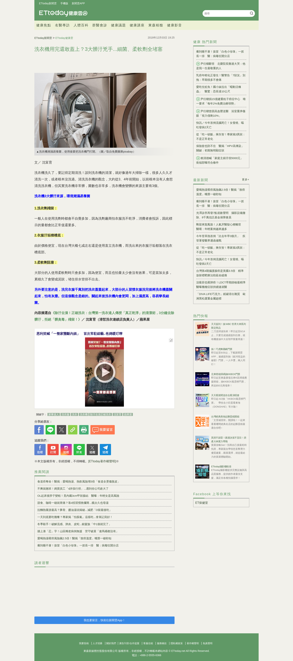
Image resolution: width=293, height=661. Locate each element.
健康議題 (118, 25)
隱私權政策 (177, 643)
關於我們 (111, 643)
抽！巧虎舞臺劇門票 (221, 349)
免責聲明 (207, 643)
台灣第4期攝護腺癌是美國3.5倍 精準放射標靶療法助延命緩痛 (220, 273)
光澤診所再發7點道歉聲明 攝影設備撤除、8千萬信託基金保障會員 (220, 215)
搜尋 (251, 13)
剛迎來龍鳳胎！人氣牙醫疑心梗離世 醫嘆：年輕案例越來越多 (220, 226)
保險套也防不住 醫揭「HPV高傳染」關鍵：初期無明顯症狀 (220, 148)
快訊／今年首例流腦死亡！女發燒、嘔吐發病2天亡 (220, 125)
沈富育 (117, 414)
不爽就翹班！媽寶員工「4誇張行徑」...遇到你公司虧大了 (73, 488)
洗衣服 (65, 414)
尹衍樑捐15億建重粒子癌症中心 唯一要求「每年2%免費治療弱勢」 (221, 101)
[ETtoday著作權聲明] (102, 461)
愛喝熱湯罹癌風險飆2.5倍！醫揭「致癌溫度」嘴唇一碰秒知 (74, 538)
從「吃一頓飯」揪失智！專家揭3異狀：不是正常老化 (220, 136)
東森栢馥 (155, 25)
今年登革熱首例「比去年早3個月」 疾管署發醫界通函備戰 (220, 238)
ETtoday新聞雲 (48, 3)
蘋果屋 (128, 414)
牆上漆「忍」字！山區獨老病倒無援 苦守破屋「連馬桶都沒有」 (78, 531)
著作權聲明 (193, 643)
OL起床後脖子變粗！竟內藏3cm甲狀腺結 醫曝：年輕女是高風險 (78, 495)
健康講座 (137, 25)
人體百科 (81, 25)
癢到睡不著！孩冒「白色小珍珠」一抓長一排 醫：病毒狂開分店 (78, 545)
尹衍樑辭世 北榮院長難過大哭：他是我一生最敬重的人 (220, 66)
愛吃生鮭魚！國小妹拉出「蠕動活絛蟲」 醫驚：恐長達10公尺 (218, 89)
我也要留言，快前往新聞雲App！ (104, 620)
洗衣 (74, 414)
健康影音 (174, 25)
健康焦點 (43, 25)
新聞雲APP (78, 3)
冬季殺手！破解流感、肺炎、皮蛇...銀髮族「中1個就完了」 (74, 524)
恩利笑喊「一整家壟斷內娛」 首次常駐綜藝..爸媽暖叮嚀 (79, 334)
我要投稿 (84, 643)
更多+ (245, 179)
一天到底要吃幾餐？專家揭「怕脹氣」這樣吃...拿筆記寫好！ (75, 517)
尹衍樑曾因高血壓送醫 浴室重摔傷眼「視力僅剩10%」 (220, 113)
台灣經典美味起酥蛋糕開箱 (225, 416)
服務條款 (162, 643)
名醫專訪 (62, 25)
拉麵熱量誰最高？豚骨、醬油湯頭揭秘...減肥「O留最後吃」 (74, 509)
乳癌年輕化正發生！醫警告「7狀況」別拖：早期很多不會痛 (220, 77)
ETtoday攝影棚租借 (221, 466)
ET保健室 (201, 502)
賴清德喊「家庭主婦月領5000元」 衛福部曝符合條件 (221, 160)
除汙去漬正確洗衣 (100, 414)
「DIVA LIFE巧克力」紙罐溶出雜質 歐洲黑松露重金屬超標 (221, 296)
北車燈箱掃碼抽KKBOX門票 (225, 374)
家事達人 (53, 414)
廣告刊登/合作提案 (129, 643)
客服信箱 (148, 643)
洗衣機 (84, 414)
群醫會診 (99, 25)
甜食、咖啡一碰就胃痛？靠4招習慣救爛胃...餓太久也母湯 (73, 502)
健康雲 (63, 13)
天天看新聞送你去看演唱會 (225, 395)
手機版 (64, 3)
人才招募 (97, 643)
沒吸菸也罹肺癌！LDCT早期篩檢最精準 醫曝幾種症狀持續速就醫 (221, 284)
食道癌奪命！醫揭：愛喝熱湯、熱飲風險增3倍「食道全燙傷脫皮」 (78, 481)
